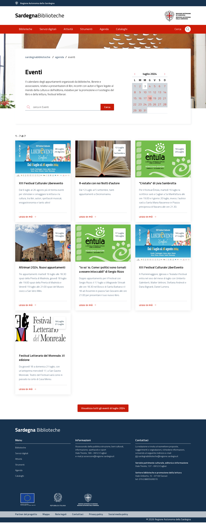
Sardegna (39, 15)
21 (164, 98)
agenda (59, 57)
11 (149, 92)
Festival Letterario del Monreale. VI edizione (41, 363)
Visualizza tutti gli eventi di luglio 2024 (103, 414)
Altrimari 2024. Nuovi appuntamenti (33, 270)
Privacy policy (96, 520)
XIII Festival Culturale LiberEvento (162, 267)
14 (164, 92)
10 (144, 92)
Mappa (46, 520)
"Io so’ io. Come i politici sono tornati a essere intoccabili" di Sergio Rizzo (99, 272)
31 (144, 110)
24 (144, 104)
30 (140, 110)
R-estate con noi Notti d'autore (100, 183)
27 (159, 104)
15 (134, 98)
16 (140, 98)
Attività (68, 29)
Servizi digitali (48, 29)
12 (154, 92)
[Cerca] (188, 29)
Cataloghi (121, 29)
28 (164, 104)
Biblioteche (25, 29)
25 (149, 104)
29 (134, 110)
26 (154, 104)
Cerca (107, 107)
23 (140, 104)
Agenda (104, 29)
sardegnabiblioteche (38, 57)
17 (144, 98)
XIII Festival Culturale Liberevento (42, 183)
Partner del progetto (26, 520)
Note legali (60, 520)
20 (159, 98)
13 (159, 92)
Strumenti (86, 29)
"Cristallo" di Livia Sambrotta (158, 183)
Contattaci (77, 520)
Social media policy (118, 520)
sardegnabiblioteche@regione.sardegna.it (156, 461)
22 (134, 104)
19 (154, 98)
